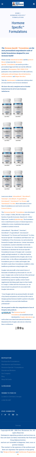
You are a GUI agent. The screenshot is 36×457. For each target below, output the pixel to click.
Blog (2, 376)
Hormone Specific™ (17, 48)
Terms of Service (9, 452)
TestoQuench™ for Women (18, 201)
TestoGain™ (4, 199)
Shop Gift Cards (6, 379)
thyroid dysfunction (24, 74)
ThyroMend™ (26, 196)
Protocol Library (6, 208)
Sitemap (18, 425)
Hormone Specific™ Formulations (14, 212)
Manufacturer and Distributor (11, 364)
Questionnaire (11, 80)
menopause (12, 69)
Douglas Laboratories (26, 317)
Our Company (5, 373)
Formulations (11, 64)
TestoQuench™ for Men (8, 203)
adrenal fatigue (13, 74)
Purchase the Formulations (10, 361)
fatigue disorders (20, 76)
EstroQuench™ (5, 201)
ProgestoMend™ (22, 199)
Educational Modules (8, 370)
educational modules (17, 59)
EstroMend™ (12, 199)
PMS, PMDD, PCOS (22, 69)
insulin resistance (6, 76)
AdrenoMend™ (17, 196)
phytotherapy (19, 219)
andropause (5, 74)
